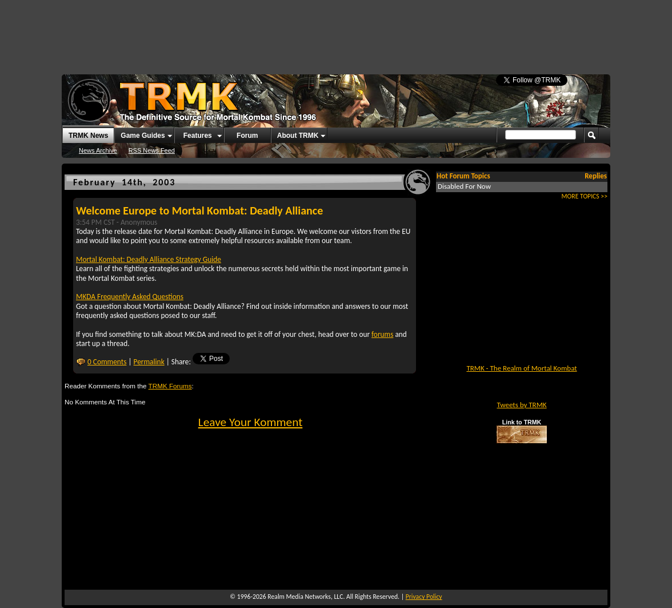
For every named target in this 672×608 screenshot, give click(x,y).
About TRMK (298, 136)
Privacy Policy (424, 597)
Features (197, 136)
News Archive (98, 150)
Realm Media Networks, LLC (305, 597)
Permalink (149, 362)
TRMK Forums (170, 386)
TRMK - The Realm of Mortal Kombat (521, 368)
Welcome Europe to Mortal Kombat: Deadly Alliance (199, 210)
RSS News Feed (152, 150)
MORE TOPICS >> (584, 196)
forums (382, 334)
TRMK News (88, 136)
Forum (247, 136)
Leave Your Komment (250, 422)
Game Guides (143, 136)
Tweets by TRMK (521, 404)
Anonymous (139, 222)
